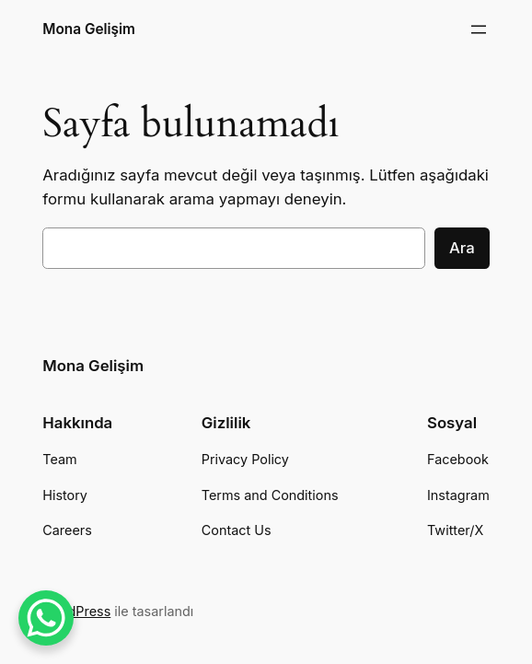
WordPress (76, 611)
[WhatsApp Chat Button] (46, 618)
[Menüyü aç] (479, 29)
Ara (462, 248)
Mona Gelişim (88, 29)
